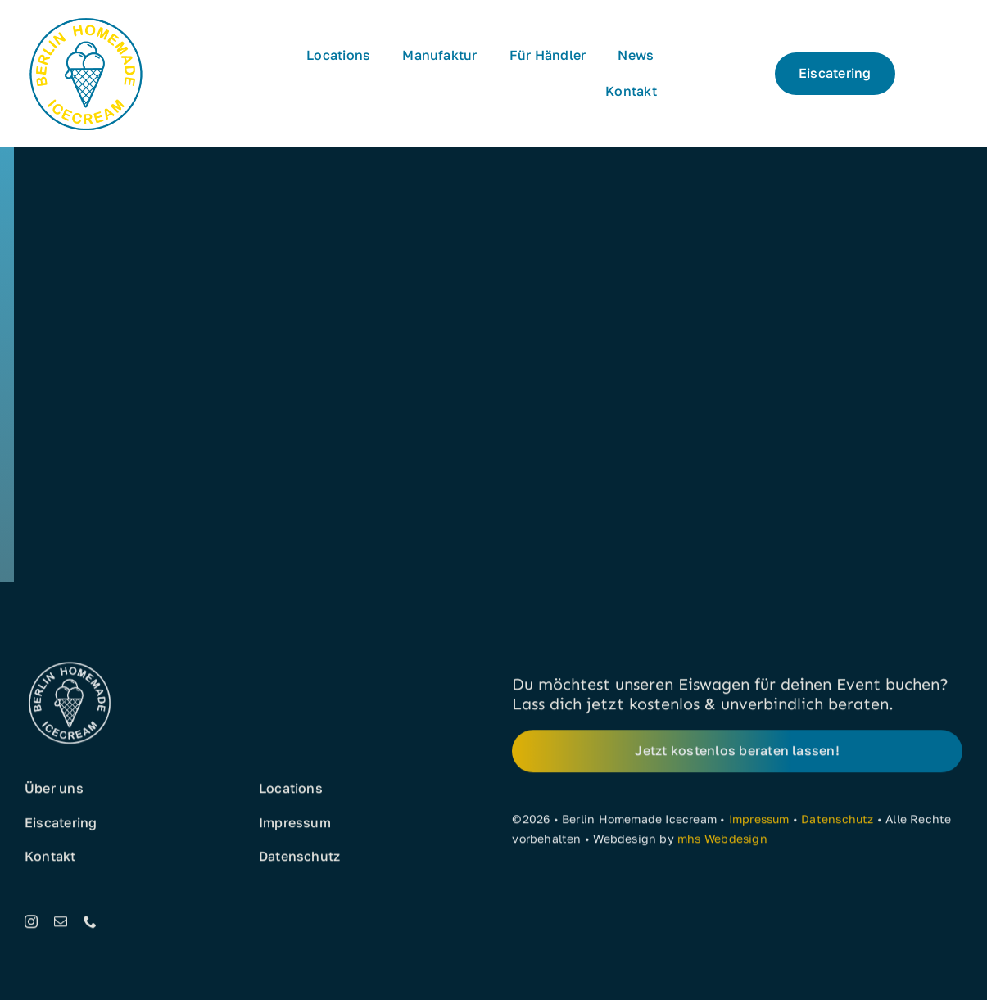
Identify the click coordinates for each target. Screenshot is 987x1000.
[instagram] (31, 924)
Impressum (759, 822)
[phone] (90, 924)
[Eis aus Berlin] (86, 18)
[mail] (60, 924)
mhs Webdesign (722, 841)
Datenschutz (837, 822)
